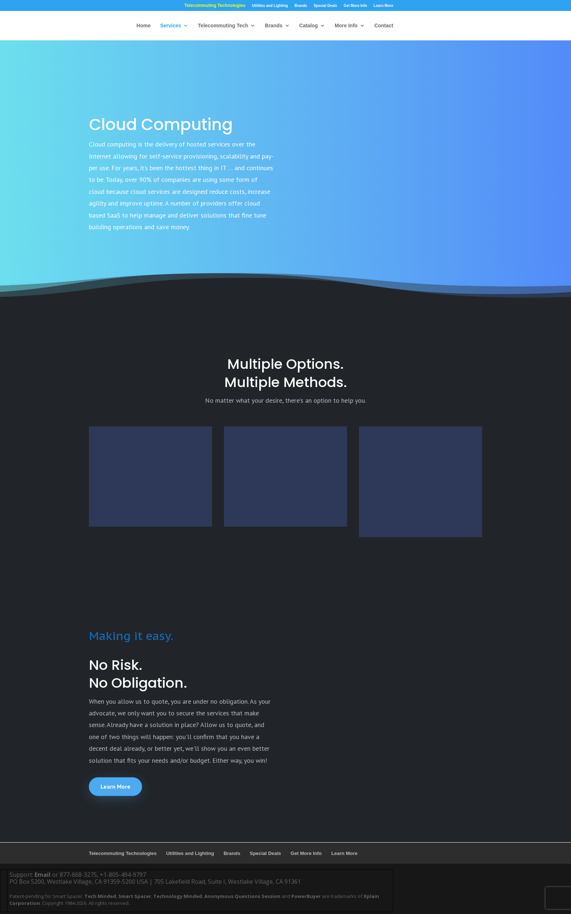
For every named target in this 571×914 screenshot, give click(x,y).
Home (144, 25)
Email (43, 875)
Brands (301, 6)
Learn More (383, 6)
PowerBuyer (306, 896)
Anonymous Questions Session (242, 896)
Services (170, 25)
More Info (346, 25)
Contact (383, 25)
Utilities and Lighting (270, 6)
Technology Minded (177, 896)
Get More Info (355, 6)
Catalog (308, 25)
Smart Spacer (134, 896)
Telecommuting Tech (223, 25)
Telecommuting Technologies (214, 5)
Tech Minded (100, 896)
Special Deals (325, 6)
